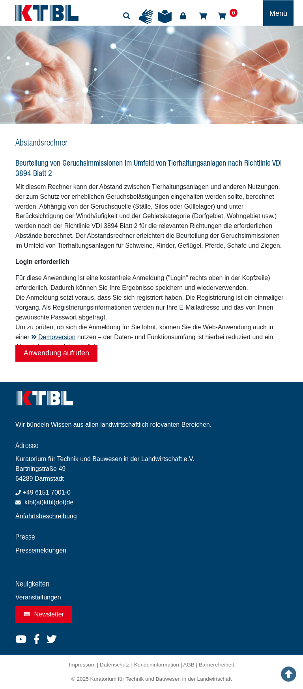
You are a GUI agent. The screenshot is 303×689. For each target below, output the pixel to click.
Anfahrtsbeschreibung (46, 516)
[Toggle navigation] (278, 13)
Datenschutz (115, 665)
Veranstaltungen (38, 597)
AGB (189, 665)
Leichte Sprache (165, 16)
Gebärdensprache (146, 16)
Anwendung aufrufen (56, 353)
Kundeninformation (156, 665)
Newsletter (44, 614)
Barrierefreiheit (216, 665)
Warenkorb (222, 16)
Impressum (82, 665)
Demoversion (53, 337)
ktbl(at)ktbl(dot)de (49, 502)
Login (183, 16)
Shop (203, 16)
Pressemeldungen (40, 550)
